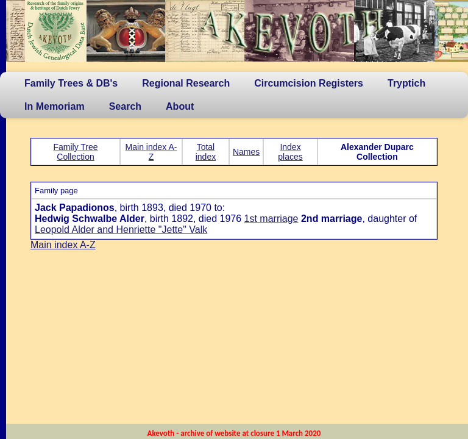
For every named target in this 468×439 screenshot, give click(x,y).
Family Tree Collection (75, 152)
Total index (206, 152)
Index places (290, 152)
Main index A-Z (151, 152)
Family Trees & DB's (71, 83)
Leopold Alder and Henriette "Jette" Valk (121, 229)
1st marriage (271, 218)
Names (246, 152)
